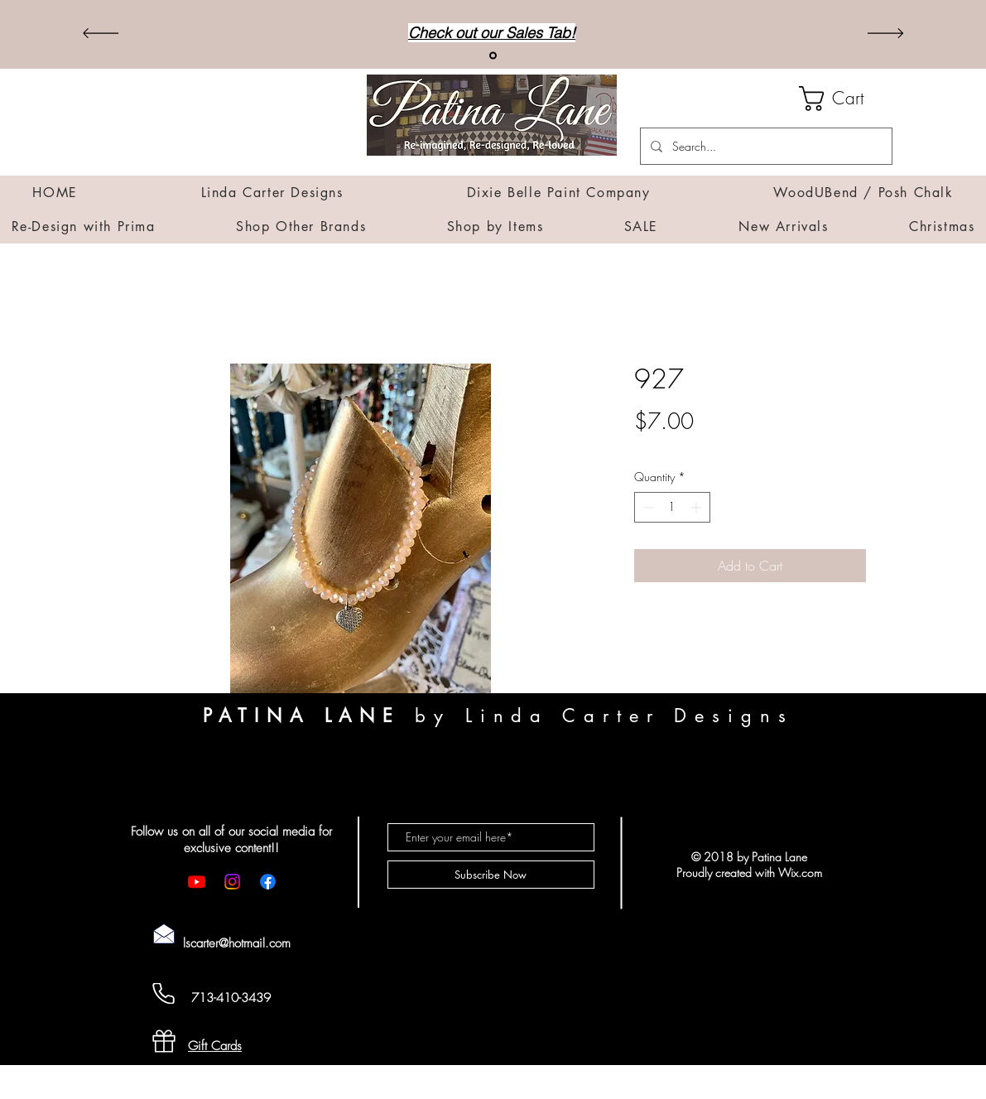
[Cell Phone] (164, 993)
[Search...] (764, 146)
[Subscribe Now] (490, 874)
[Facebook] (267, 881)
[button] (845, 98)
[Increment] (697, 507)
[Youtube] (196, 881)
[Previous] (100, 34)
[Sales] (493, 56)
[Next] (885, 34)
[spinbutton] (672, 507)
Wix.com (800, 872)
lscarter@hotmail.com (237, 943)
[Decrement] (647, 507)
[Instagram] (232, 881)
